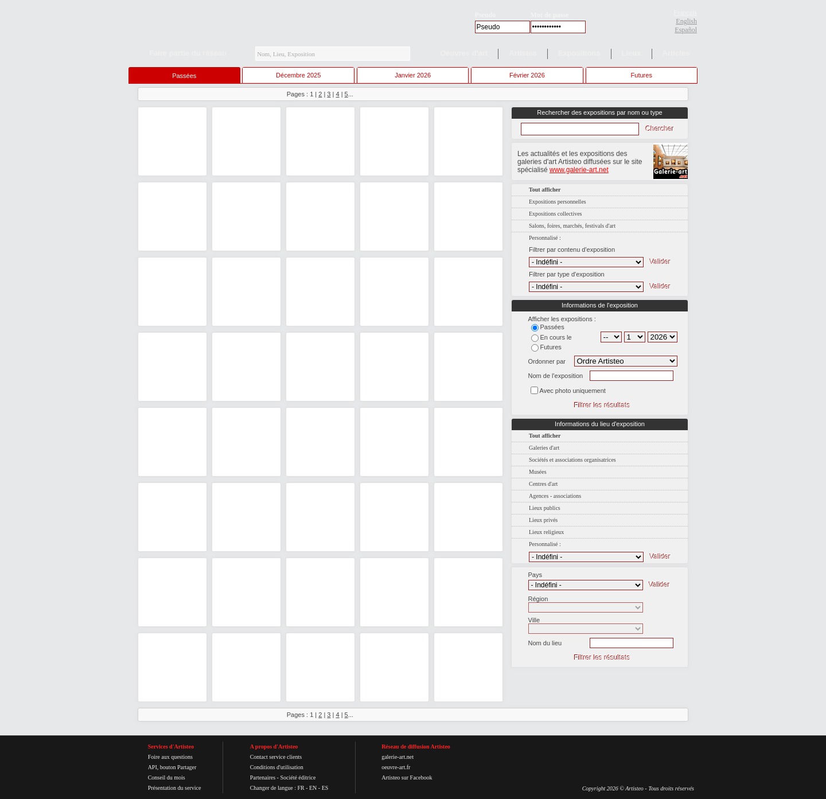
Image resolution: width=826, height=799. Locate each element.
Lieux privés (543, 520)
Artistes (522, 53)
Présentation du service (174, 788)
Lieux (631, 53)
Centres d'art (543, 484)
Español (686, 30)
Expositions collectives (555, 214)
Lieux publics (544, 508)
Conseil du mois (166, 777)
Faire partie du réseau (188, 53)
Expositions (579, 53)
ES (325, 788)
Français (685, 13)
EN (313, 788)
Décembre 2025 (298, 75)
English (686, 21)
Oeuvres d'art (464, 53)
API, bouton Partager (172, 767)
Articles (676, 53)
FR (300, 788)
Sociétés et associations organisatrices (572, 460)
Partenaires (262, 777)
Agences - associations (555, 496)
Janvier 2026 (413, 75)
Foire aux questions (170, 757)
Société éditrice (297, 777)
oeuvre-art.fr (395, 767)
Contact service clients (276, 757)
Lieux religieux (546, 532)
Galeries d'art (544, 448)
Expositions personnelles (557, 201)
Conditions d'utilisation (276, 767)
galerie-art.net (397, 757)
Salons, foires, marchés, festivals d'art (572, 226)
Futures (641, 75)
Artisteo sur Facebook (406, 777)
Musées (538, 472)
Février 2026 (527, 75)
